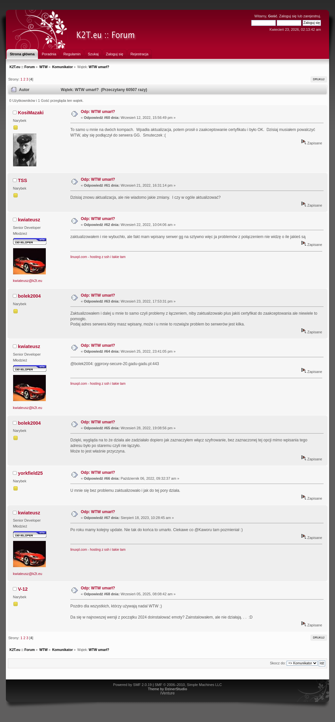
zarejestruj (311, 16)
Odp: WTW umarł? (98, 111)
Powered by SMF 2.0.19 (132, 685)
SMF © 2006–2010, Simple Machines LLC (188, 685)
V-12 (23, 589)
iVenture (167, 693)
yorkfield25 (30, 473)
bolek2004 (29, 296)
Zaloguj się (287, 16)
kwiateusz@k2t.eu (27, 281)
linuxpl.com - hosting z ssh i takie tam (98, 257)
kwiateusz (29, 219)
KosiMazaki (31, 112)
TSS (22, 180)
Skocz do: (278, 663)
